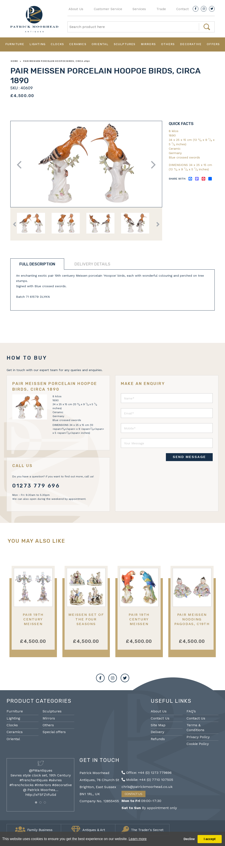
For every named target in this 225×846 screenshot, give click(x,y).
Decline (189, 839)
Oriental (100, 44)
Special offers (54, 732)
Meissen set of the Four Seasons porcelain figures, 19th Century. (86, 626)
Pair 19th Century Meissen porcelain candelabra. (33, 623)
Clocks (57, 44)
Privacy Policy (198, 737)
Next (152, 165)
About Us (76, 9)
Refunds (158, 739)
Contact (182, 9)
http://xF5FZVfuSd (40, 795)
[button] (36, 802)
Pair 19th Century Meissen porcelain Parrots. (139, 623)
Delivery (157, 732)
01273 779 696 (36, 486)
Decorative (190, 44)
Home (14, 61)
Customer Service (108, 9)
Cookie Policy (198, 744)
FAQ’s (191, 711)
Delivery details (92, 264)
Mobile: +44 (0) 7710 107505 (147, 780)
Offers (213, 44)
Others (168, 44)
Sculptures (125, 44)
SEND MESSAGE (189, 457)
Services (139, 9)
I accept (210, 839)
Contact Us (160, 718)
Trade (161, 9)
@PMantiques (40, 770)
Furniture (14, 44)
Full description (37, 264)
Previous (21, 165)
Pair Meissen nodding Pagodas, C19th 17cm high (192, 621)
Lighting (37, 44)
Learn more (138, 839)
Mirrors (148, 44)
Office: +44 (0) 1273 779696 (147, 773)
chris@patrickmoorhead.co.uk (147, 787)
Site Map (158, 725)
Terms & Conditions (195, 727)
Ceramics (77, 44)
